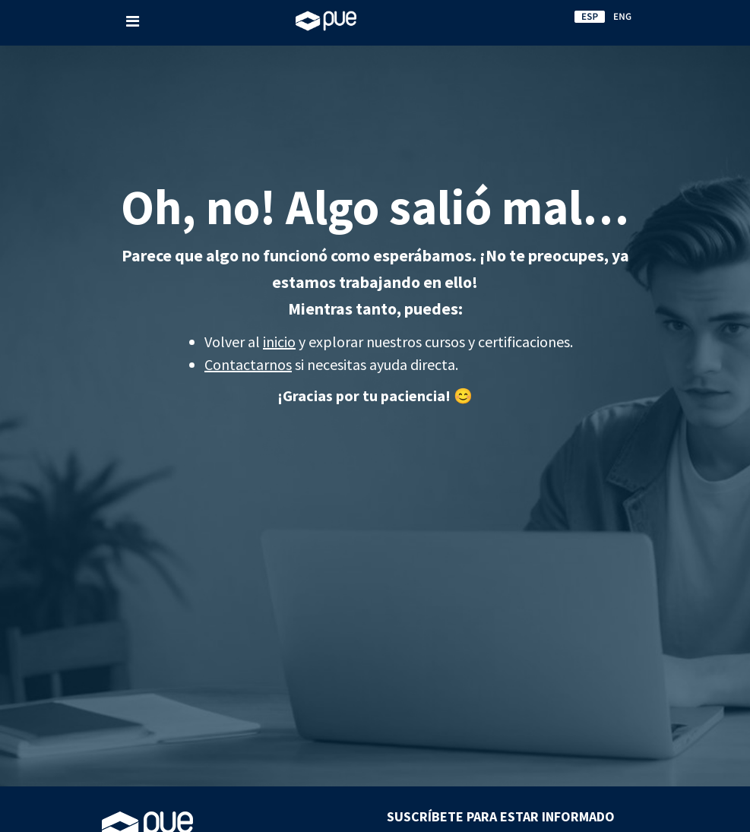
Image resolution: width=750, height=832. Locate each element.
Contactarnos (248, 364)
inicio (279, 341)
